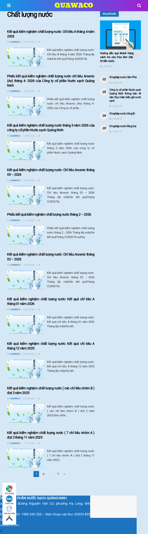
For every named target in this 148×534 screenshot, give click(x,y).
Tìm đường (9, 489)
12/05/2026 (28, 42)
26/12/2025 (28, 399)
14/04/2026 (28, 136)
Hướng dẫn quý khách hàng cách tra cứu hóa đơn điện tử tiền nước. (116, 57)
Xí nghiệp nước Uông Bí (122, 113)
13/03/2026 (28, 180)
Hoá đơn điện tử (9, 510)
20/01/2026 (28, 309)
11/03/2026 (28, 220)
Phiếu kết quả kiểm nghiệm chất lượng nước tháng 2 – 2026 (49, 214)
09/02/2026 (28, 265)
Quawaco (15, 42)
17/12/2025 (28, 443)
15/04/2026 (28, 91)
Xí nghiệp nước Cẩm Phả (123, 77)
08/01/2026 (28, 354)
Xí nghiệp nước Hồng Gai (122, 126)
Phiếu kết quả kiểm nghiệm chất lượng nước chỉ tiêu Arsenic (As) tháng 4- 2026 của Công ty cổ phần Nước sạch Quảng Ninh (50, 80)
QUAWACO (73, 5)
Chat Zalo (9, 499)
